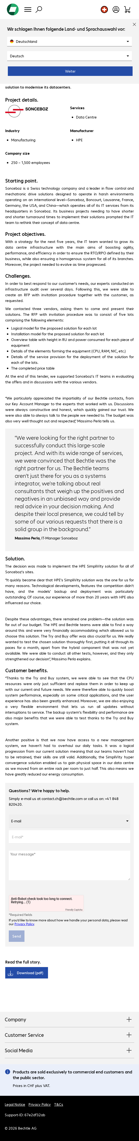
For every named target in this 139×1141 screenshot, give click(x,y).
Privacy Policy (24, 924)
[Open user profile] (116, 9)
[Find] (39, 10)
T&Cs (58, 1104)
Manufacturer (82, 130)
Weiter (70, 71)
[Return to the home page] (13, 9)
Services (77, 107)
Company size (17, 153)
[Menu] (28, 10)
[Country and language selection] (104, 9)
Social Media (69, 1050)
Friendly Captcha (73, 910)
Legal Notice (15, 1104)
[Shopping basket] (127, 10)
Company (69, 1019)
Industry (12, 130)
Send (16, 936)
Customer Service (69, 1035)
